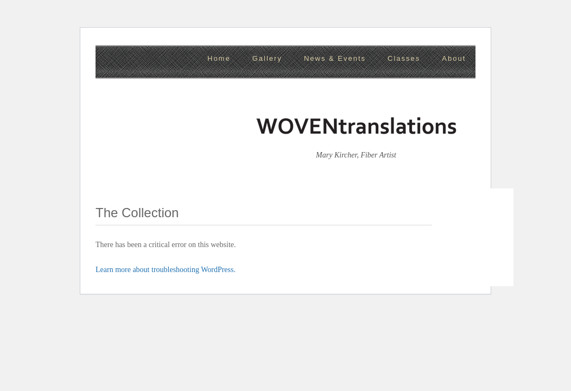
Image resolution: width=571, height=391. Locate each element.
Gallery (267, 58)
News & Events (335, 58)
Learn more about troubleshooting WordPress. (166, 270)
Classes (404, 58)
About (454, 58)
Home (219, 58)
